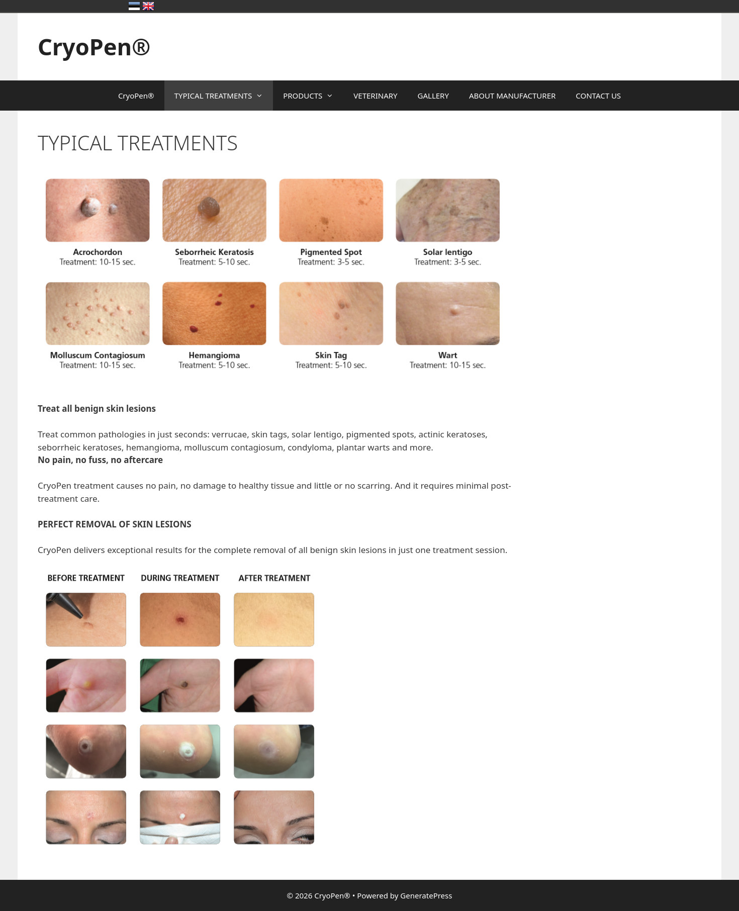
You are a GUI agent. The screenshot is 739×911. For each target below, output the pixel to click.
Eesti (134, 6)
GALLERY (433, 95)
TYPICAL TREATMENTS (223, 95)
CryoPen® (94, 46)
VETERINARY (375, 95)
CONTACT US (598, 95)
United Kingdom (148, 6)
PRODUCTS (313, 95)
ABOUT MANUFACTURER (512, 95)
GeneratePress (426, 895)
